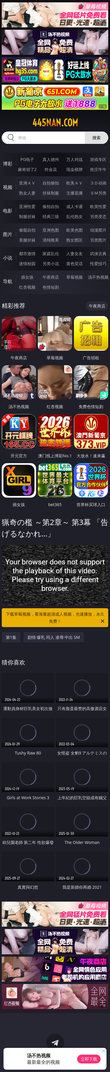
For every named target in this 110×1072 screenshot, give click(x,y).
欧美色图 (74, 230)
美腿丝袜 (27, 240)
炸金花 (51, 169)
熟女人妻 (27, 193)
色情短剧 (51, 287)
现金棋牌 (74, 169)
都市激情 (27, 253)
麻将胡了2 (27, 169)
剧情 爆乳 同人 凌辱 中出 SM (54, 637)
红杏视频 (27, 287)
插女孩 (27, 277)
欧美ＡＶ (74, 183)
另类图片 (98, 240)
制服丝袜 (27, 216)
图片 (7, 234)
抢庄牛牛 (98, 169)
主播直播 (74, 193)
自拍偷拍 (51, 183)
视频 (7, 187)
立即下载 (89, 1059)
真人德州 (51, 159)
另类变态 (98, 216)
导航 (7, 281)
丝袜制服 (51, 193)
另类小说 (51, 263)
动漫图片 (98, 230)
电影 (7, 210)
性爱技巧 (98, 263)
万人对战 (74, 159)
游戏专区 (98, 159)
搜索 (96, 137)
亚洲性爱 (27, 206)
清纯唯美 (51, 240)
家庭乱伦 (51, 253)
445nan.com (55, 123)
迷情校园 (27, 263)
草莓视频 (74, 277)
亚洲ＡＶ (27, 183)
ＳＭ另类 (98, 193)
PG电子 (27, 159)
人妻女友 (74, 253)
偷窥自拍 (27, 230)
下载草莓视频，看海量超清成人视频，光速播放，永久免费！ (56, 618)
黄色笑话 (74, 263)
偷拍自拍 (51, 206)
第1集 (11, 637)
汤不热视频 (98, 277)
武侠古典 (98, 253)
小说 (7, 258)
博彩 (7, 163)
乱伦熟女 (74, 216)
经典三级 (51, 216)
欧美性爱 (98, 206)
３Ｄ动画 (98, 183)
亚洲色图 (51, 230)
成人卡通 (74, 206)
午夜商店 (51, 277)
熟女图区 (74, 240)
